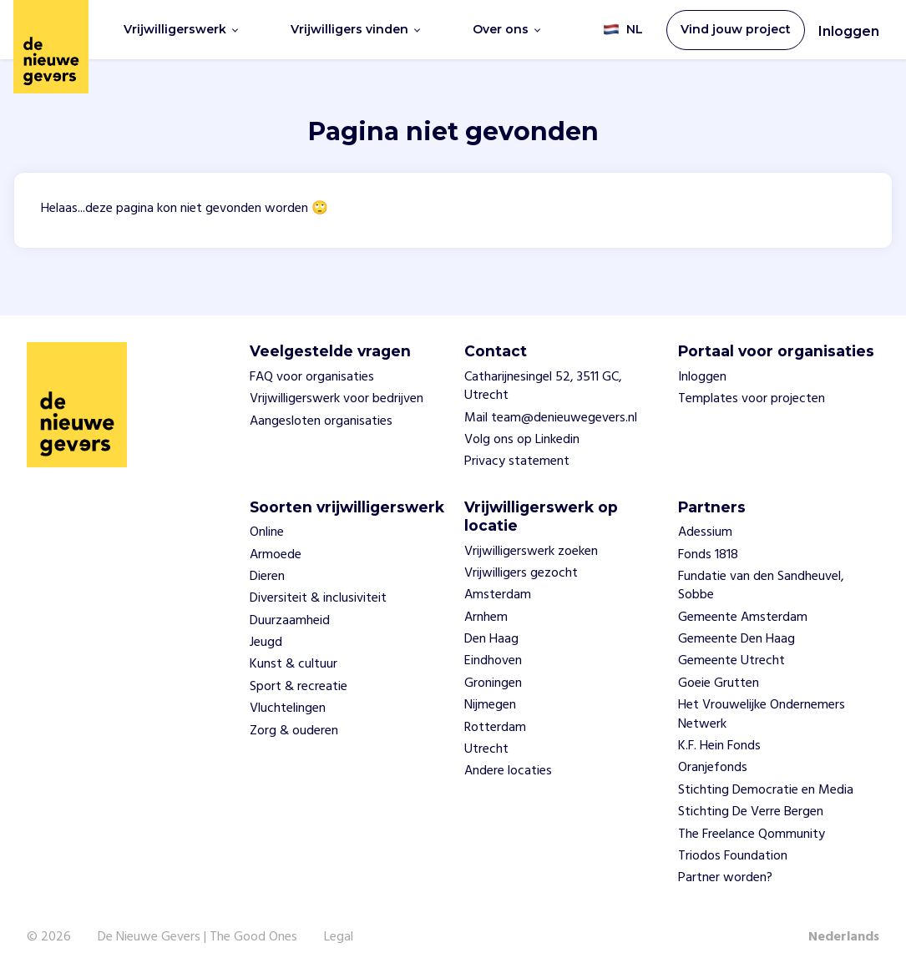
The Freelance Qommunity (751, 834)
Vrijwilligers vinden (355, 29)
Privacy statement (516, 461)
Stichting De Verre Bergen (750, 812)
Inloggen (848, 31)
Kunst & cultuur (293, 664)
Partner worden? (725, 878)
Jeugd (266, 642)
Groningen (493, 683)
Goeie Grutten (718, 683)
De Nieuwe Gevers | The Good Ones (197, 937)
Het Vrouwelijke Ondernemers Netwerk (761, 714)
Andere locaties (508, 771)
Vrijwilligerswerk (181, 29)
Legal (338, 937)
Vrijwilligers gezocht (521, 573)
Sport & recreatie (298, 687)
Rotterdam (495, 728)
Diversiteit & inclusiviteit (318, 598)
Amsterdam (497, 595)
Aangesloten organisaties (321, 421)
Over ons (506, 29)
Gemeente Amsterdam (742, 617)
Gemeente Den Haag (736, 639)
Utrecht (486, 749)
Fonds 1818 (708, 555)
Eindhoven (493, 661)
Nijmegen (490, 705)
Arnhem (486, 617)
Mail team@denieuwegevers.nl (550, 418)
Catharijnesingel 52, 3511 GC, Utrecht (543, 386)
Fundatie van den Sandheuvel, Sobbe (761, 586)
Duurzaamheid (290, 621)
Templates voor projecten (751, 399)
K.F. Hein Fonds (719, 746)
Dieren (267, 576)
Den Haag (491, 639)
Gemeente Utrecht (731, 661)
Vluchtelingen (288, 708)
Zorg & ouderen (294, 731)
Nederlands (843, 937)
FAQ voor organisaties (312, 377)
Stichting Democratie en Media (765, 790)
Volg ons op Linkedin (522, 440)
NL (623, 30)
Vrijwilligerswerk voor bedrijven (336, 399)
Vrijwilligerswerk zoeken (531, 551)
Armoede (275, 555)
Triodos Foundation (732, 856)
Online (267, 532)
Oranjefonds (712, 768)
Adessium (705, 532)
